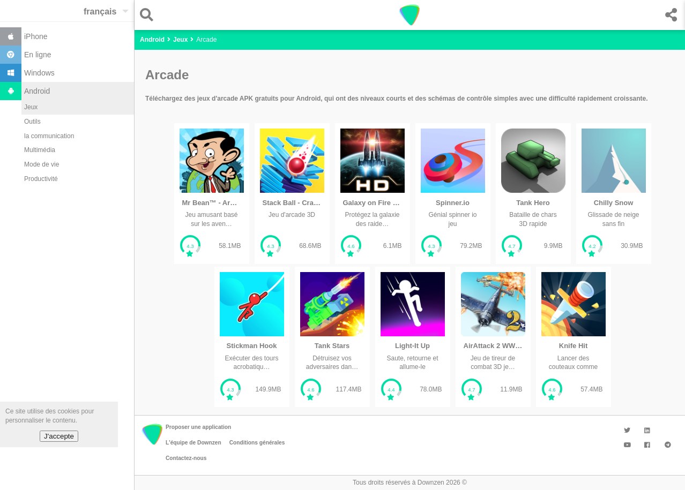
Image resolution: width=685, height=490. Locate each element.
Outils (32, 121)
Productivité (41, 179)
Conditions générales (257, 443)
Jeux (31, 107)
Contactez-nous (186, 458)
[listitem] (211, 193)
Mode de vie (41, 164)
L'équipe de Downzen (193, 443)
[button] (149, 14)
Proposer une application (198, 427)
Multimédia (39, 150)
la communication (49, 136)
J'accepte (59, 436)
